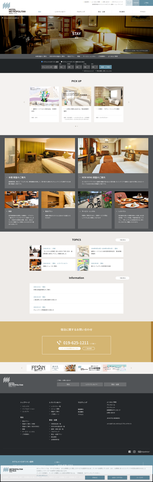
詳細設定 (94, 477)
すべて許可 (140, 477)
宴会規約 (54, 437)
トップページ (25, 402)
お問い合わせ (106, 2)
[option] (44, 104)
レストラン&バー (55, 402)
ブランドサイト (129, 2)
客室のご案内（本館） (29, 424)
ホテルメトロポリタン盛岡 (50, 62)
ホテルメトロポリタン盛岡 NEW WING (73, 62)
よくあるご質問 (96, 2)
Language (135, 2)
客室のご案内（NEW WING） (31, 426)
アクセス (142, 12)
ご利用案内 (101, 56)
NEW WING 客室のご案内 (57, 56)
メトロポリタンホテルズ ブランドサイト (119, 424)
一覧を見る (122, 240)
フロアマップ (55, 432)
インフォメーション (28, 409)
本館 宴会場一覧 (56, 424)
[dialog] (76, 473)
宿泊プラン (71, 56)
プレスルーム (111, 405)
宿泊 (39, 12)
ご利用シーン (55, 414)
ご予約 (146, 3)
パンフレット (111, 407)
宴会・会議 (101, 12)
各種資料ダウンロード (113, 410)
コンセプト (25, 411)
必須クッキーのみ (117, 477)
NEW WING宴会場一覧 (58, 426)
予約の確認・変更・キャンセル (104, 71)
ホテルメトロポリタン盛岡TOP (11, 18)
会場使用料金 (55, 439)
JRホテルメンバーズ (117, 2)
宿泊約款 (89, 348)
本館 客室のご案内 (41, 56)
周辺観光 (122, 12)
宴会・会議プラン (56, 434)
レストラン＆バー (60, 12)
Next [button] (128, 102)
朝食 (78, 56)
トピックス (25, 406)
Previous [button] (24, 102)
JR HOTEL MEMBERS (113, 418)
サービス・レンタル (89, 56)
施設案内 (87, 2)
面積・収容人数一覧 (57, 429)
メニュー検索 (55, 409)
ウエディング (81, 12)
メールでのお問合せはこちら (70, 348)
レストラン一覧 (56, 406)
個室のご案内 (55, 411)
